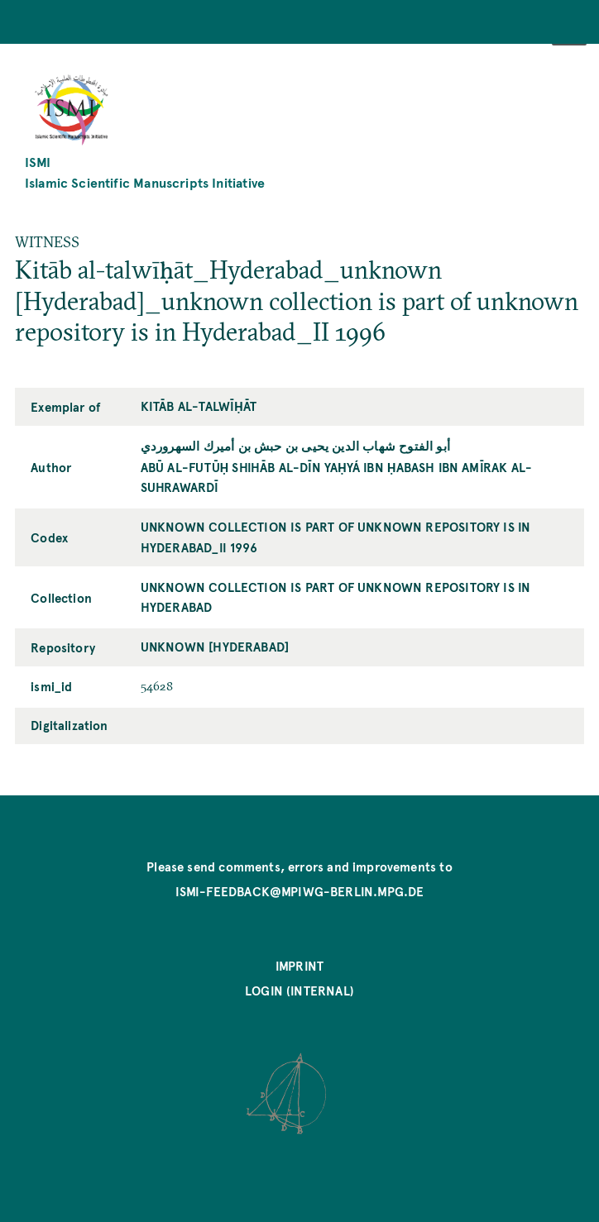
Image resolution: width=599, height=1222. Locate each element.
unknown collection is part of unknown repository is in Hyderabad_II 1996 (336, 536)
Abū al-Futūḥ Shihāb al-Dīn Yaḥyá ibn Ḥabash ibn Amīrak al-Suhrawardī (336, 477)
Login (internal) (299, 990)
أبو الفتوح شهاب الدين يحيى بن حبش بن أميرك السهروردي (295, 445)
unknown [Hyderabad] (215, 646)
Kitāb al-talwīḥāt (198, 406)
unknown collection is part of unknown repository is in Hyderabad (336, 597)
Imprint (299, 965)
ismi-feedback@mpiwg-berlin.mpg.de (299, 891)
